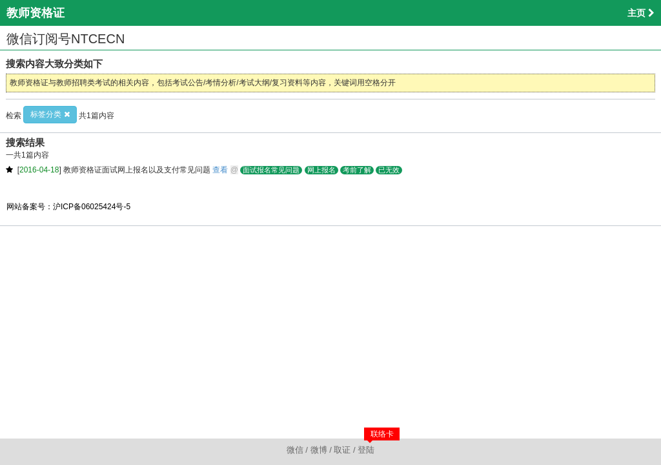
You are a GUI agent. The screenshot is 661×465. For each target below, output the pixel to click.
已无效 (389, 170)
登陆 (366, 450)
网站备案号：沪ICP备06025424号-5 (68, 206)
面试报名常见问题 (271, 170)
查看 (220, 169)
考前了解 (357, 170)
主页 (641, 13)
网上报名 (321, 170)
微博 (318, 450)
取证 (342, 450)
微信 (295, 450)
